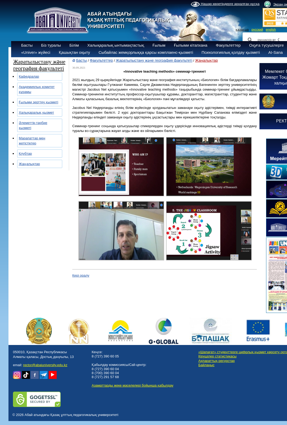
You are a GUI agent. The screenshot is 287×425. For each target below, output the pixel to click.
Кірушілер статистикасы (217, 356)
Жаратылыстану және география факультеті (154, 60)
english (271, 30)
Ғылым (159, 45)
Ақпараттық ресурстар (216, 361)
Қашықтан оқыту (74, 52)
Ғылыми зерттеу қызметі (38, 102)
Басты (27, 45)
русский (257, 30)
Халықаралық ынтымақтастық (115, 45)
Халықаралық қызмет (36, 112)
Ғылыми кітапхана (191, 45)
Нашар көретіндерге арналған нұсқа (225, 4)
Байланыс (206, 365)
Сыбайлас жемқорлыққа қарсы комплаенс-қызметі (145, 52)
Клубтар (25, 154)
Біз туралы (51, 45)
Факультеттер (228, 45)
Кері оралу (80, 275)
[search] (268, 40)
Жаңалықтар (29, 164)
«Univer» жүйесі (35, 52)
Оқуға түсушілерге (266, 45)
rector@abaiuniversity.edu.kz (45, 365)
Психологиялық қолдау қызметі (230, 52)
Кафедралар (29, 76)
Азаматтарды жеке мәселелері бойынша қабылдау (132, 385)
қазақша (242, 30)
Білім (74, 45)
